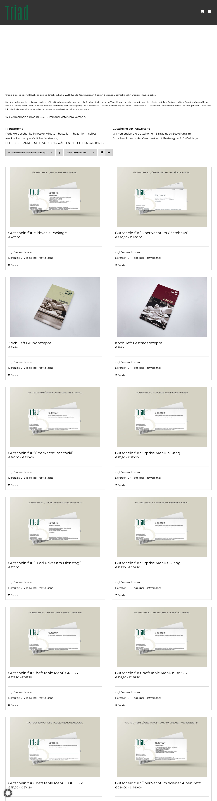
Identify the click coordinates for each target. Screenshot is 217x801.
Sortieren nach (26, 152)
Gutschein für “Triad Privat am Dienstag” (44, 563)
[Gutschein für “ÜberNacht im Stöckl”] (55, 417)
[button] (8, 793)
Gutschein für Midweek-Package (37, 233)
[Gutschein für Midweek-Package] (55, 197)
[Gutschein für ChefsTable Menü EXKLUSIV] (55, 747)
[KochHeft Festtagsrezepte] (162, 307)
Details (14, 265)
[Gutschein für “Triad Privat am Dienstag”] (55, 527)
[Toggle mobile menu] (210, 11)
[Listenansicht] (108, 152)
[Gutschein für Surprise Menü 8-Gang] (162, 527)
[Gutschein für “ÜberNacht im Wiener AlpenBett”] (162, 747)
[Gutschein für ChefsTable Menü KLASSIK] (162, 637)
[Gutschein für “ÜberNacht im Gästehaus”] (162, 197)
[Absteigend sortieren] (59, 152)
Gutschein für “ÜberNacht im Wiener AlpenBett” (158, 783)
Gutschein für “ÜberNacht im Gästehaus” (151, 233)
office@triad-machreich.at (60, 102)
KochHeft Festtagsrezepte (138, 343)
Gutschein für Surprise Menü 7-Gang (147, 453)
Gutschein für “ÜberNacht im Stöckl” (40, 453)
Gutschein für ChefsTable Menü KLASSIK (151, 673)
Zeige (76, 152)
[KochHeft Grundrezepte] (55, 307)
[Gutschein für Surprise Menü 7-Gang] (162, 417)
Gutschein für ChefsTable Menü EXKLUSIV (45, 783)
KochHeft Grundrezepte (29, 343)
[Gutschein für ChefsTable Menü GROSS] (55, 637)
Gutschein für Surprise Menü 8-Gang (148, 563)
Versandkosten (24, 252)
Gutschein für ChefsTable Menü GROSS (43, 673)
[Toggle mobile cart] (202, 11)
